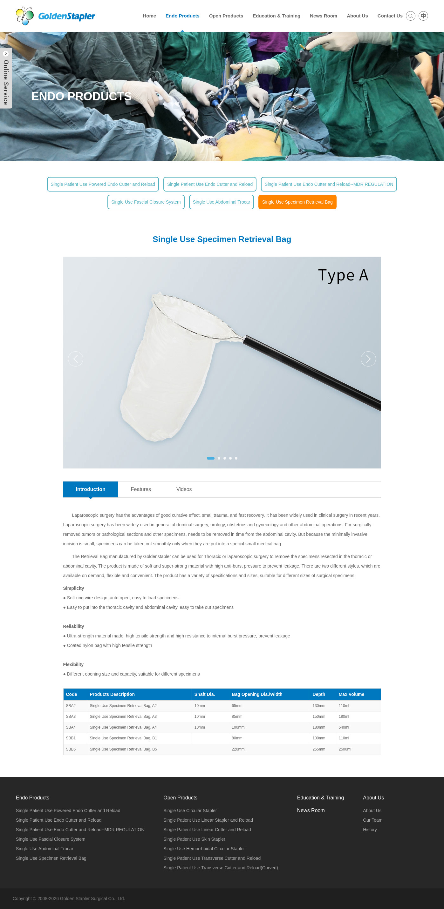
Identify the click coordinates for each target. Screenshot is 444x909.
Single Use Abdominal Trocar (221, 202)
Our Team (372, 820)
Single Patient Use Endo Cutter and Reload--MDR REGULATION (329, 184)
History (370, 829)
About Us (372, 810)
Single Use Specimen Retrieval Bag (297, 202)
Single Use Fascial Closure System (146, 202)
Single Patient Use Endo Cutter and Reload (210, 184)
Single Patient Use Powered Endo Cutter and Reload (103, 184)
